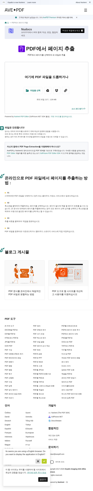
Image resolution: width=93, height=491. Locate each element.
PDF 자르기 (9, 398)
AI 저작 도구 (9, 326)
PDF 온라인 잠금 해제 (13, 394)
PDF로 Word (38, 362)
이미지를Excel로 (68, 386)
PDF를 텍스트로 (39, 398)
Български (30, 433)
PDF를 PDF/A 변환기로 (42, 374)
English (7, 425)
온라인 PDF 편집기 (69, 378)
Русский (29, 441)
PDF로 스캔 (37, 366)
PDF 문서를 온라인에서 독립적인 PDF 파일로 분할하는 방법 (24, 293)
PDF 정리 (36, 326)
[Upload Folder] (33, 90)
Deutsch (8, 421)
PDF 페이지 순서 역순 (41, 346)
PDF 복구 (8, 374)
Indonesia (8, 437)
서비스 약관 (52, 439)
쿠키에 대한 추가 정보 (36, 473)
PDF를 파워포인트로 (69, 326)
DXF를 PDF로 (10, 334)
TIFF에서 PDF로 (68, 346)
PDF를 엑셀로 (38, 390)
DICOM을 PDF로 (11, 330)
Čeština (7, 413)
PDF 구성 (8, 350)
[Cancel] (38, 461)
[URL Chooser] (65, 90)
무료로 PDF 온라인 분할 (71, 358)
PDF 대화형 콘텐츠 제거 (14, 354)
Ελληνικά (29, 429)
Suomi (28, 413)
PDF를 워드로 (38, 394)
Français (8, 433)
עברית (28, 445)
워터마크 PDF (67, 382)
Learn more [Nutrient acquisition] (31, 2)
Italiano (7, 441)
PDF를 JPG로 (38, 370)
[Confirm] (44, 461)
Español (8, 429)
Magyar (7, 445)
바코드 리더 (66, 366)
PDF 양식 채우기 (11, 390)
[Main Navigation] (85, 10)
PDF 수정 (8, 382)
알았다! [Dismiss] (43, 479)
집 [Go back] (7, 23)
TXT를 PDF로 (67, 350)
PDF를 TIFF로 (38, 382)
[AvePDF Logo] (14, 10)
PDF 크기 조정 (38, 334)
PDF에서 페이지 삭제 (70, 334)
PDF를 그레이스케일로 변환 (43, 386)
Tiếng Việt (29, 421)
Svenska (29, 417)
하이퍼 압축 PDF (68, 398)
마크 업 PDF (66, 354)
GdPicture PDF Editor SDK (50, 153)
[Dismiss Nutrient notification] (90, 2)
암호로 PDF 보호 (68, 370)
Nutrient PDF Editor (21, 116)
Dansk (7, 417)
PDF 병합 (8, 366)
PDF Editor (11, 153)
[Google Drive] (47, 90)
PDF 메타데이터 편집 (13, 358)
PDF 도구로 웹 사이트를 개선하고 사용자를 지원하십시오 (67, 293)
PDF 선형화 (9, 378)
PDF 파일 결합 (38, 342)
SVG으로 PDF (67, 342)
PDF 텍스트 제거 (39, 338)
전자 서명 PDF (67, 390)
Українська (30, 437)
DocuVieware (54, 421)
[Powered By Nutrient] (68, 482)
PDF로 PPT (37, 358)
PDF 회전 (36, 350)
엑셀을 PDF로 (67, 374)
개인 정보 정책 (53, 435)
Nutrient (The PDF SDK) (59, 413)
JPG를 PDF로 (10, 342)
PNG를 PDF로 (67, 338)
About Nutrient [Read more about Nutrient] (81, 2)
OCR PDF (8, 346)
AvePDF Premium (49, 17)
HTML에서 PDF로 (11, 338)
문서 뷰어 (65, 362)
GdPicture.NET (55, 417)
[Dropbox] (56, 90)
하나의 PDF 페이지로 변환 (72, 394)
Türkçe (28, 425)
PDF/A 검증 (37, 354)
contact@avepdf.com (56, 454)
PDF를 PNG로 (38, 378)
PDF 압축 (8, 386)
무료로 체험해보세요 (72, 31)
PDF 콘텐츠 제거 (39, 330)
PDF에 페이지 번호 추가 (71, 330)
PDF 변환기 (9, 362)
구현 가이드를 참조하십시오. (61, 116)
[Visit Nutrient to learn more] (3, 2)
